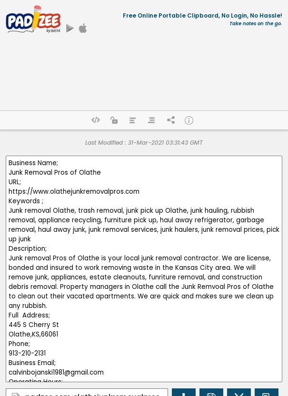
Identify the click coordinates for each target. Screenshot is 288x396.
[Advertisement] (144, 74)
